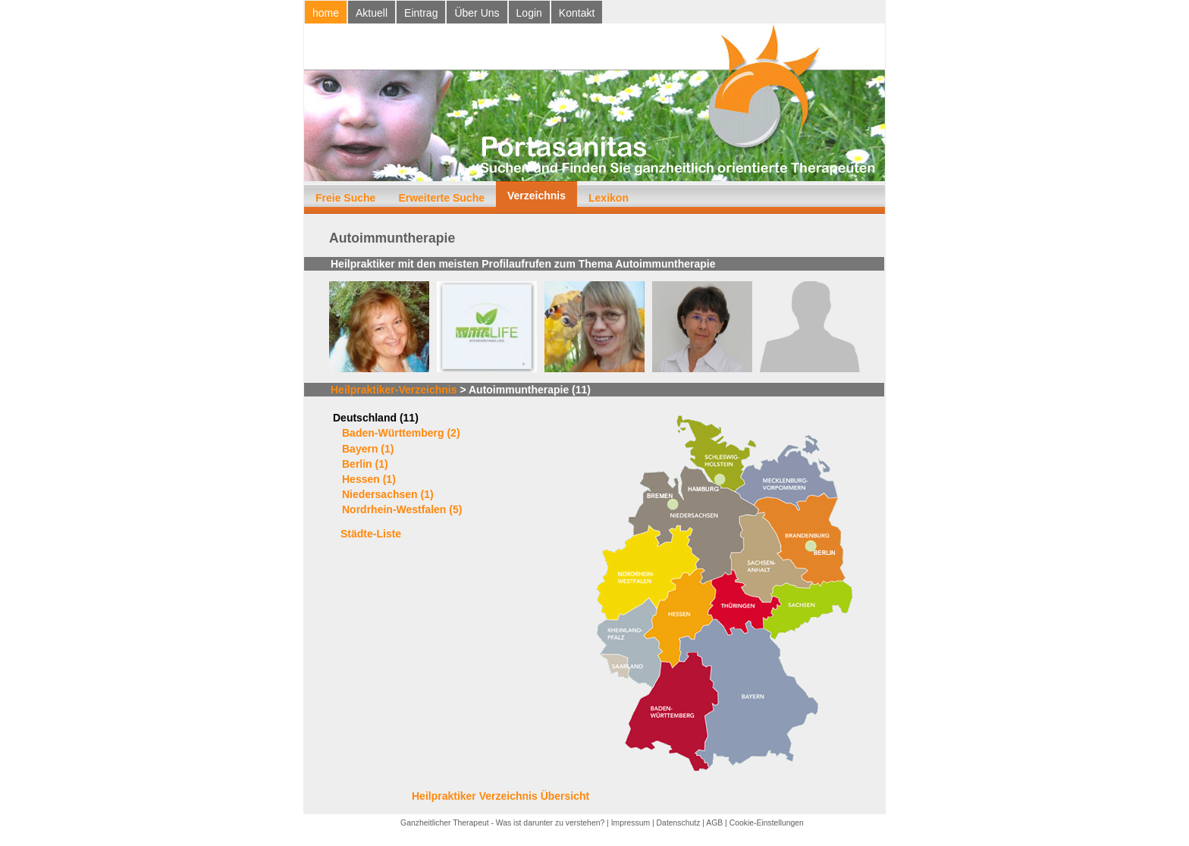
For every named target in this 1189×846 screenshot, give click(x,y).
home (325, 13)
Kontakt (576, 13)
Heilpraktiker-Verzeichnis (394, 390)
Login (529, 13)
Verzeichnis (536, 196)
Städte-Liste (370, 534)
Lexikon (608, 198)
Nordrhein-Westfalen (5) (402, 509)
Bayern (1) (368, 449)
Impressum (630, 823)
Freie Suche (345, 198)
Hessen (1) (369, 479)
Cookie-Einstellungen (766, 823)
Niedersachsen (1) (388, 494)
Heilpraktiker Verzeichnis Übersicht (500, 796)
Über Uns (476, 13)
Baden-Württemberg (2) (401, 433)
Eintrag (421, 13)
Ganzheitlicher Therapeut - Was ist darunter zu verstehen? (502, 823)
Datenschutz (679, 823)
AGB (714, 823)
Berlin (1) (365, 464)
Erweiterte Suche (441, 198)
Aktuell (371, 13)
